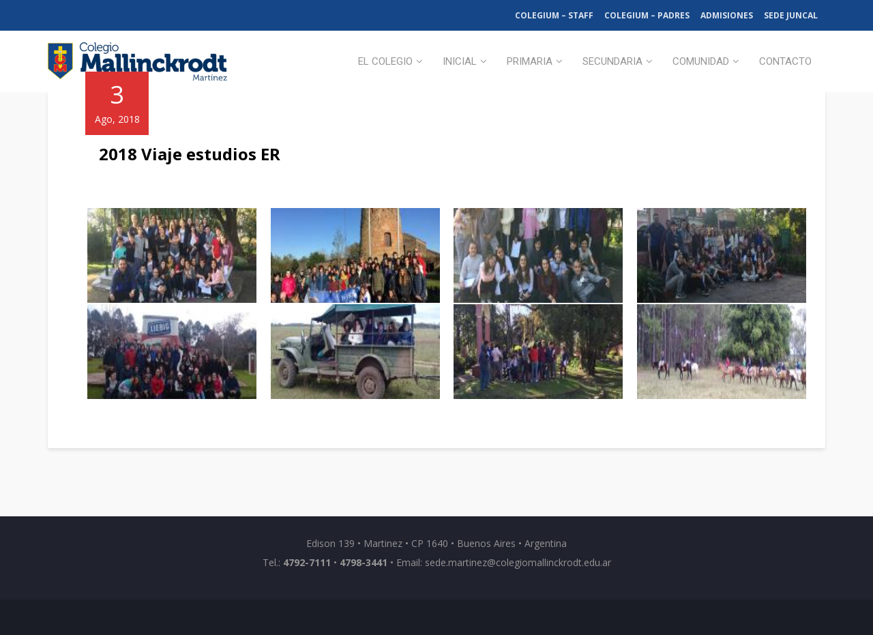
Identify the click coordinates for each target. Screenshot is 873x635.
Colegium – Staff (554, 15)
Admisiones (726, 15)
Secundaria (612, 61)
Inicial (460, 61)
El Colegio (385, 61)
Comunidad (700, 61)
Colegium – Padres (647, 15)
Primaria (529, 61)
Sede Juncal (791, 15)
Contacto (785, 61)
